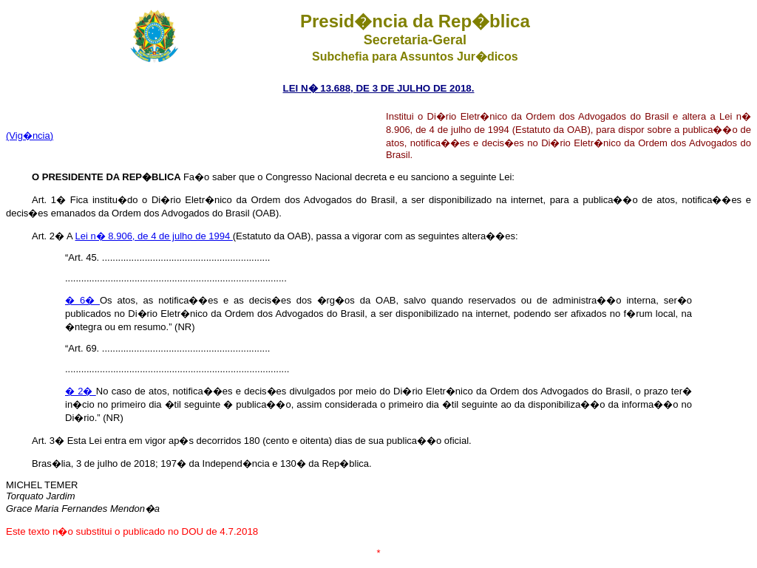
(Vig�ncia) (29, 135)
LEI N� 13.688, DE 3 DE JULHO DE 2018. (379, 88)
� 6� (82, 300)
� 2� (80, 391)
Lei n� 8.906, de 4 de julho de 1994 (154, 236)
